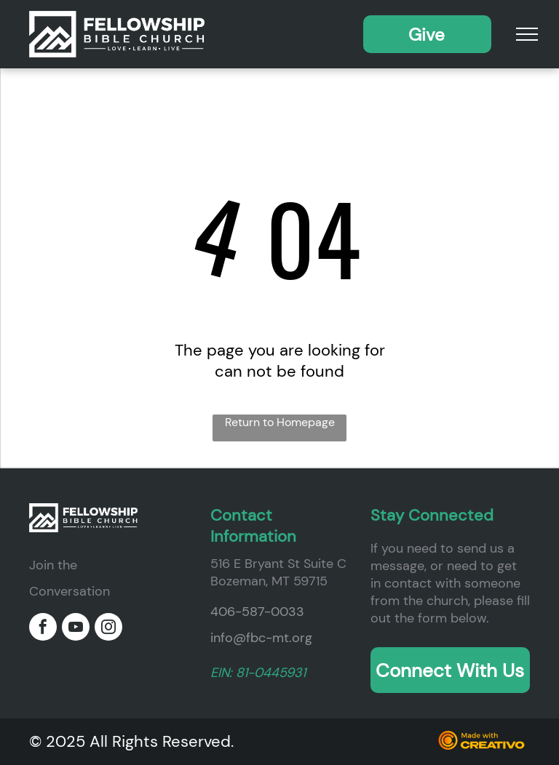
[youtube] (76, 628)
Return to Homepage (280, 422)
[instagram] (108, 628)
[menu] (527, 34)
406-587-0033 (257, 611)
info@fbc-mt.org (261, 637)
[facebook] (43, 628)
